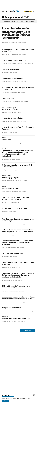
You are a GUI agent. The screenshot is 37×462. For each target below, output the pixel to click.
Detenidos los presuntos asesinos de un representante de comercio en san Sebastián (17, 242)
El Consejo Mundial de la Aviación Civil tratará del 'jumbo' (17, 166)
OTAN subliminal (8, 98)
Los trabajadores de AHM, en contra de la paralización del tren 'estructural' (16, 33)
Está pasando (6, 21)
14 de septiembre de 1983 (15, 17)
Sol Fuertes (5, 291)
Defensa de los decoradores (12, 78)
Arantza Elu (5, 247)
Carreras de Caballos (10, 69)
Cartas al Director (7, 63)
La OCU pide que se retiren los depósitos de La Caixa (18, 263)
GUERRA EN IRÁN (15, 21)
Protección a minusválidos (12, 118)
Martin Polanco (6, 54)
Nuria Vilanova (6, 302)
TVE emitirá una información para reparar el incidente (16, 287)
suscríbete (28, 11)
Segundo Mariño (6, 224)
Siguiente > (28, 330)
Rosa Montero (5, 143)
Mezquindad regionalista (11, 308)
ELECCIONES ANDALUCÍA (31, 21)
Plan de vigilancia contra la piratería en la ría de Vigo (18, 220)
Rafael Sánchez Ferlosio (8, 191)
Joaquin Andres (6, 42)
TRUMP (22, 21)
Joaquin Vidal (5, 112)
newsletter (6, 395)
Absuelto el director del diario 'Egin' (16, 318)
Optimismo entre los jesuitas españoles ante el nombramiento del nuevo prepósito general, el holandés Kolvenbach (17, 153)
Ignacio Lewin (5, 92)
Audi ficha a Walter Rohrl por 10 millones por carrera (18, 88)
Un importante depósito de (12, 253)
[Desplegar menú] (3, 11)
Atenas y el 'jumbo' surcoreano (14, 208)
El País (3, 72)
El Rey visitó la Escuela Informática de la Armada (18, 128)
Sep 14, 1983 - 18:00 (21, 42)
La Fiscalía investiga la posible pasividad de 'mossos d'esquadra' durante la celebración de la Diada (18, 275)
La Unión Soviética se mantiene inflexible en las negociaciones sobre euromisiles (18, 231)
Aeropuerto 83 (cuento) (10, 188)
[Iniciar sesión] (33, 11)
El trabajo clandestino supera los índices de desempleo (18, 50)
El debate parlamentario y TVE (14, 60)
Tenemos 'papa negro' (10, 178)
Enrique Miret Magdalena (8, 180)
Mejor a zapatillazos (10, 109)
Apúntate (5, 401)
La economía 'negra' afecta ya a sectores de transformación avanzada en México (18, 298)
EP (2, 202)
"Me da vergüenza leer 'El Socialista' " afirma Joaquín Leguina (17, 198)
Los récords (6, 140)
